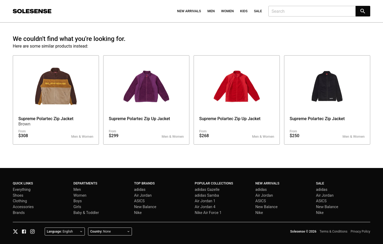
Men (211, 11)
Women (227, 11)
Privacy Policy (360, 231)
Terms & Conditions (334, 231)
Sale (258, 11)
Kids (244, 11)
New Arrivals (189, 11)
